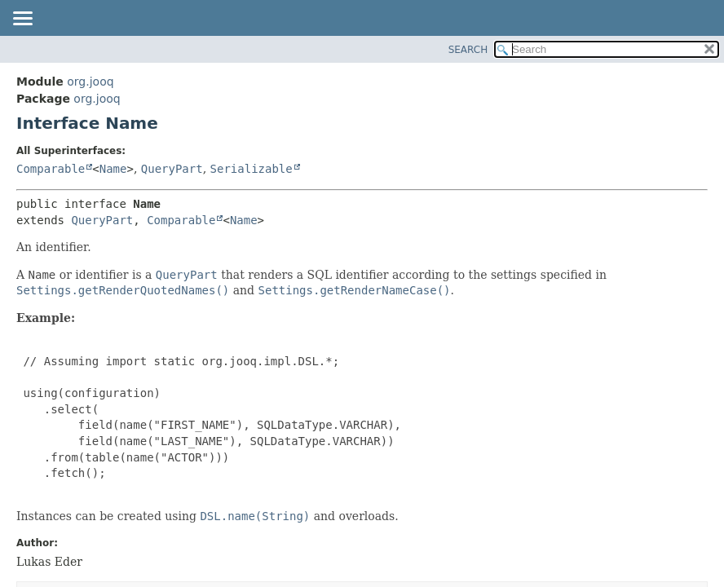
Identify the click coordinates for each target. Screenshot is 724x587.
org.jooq (90, 81)
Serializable (251, 168)
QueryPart (172, 168)
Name (113, 168)
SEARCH (468, 49)
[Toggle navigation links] (22, 19)
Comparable (50, 168)
